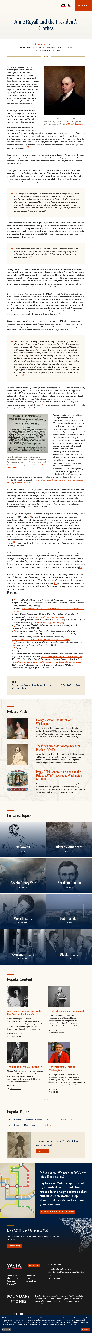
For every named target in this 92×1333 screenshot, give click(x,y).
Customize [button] (6, 1329)
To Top (86, 1265)
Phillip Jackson (17, 1036)
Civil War (51, 1120)
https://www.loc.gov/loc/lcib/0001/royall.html (61, 656)
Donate (35, 1267)
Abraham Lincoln (69, 882)
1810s (62, 685)
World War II (66, 1120)
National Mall (69, 918)
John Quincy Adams (21, 685)
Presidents (37, 685)
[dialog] (46, 1324)
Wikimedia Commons (74, 124)
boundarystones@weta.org (59, 1271)
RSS (28, 1280)
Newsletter (31, 1277)
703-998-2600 (54, 1280)
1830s (77, 685)
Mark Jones (15, 1089)
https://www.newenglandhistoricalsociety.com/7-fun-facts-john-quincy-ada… (46, 662)
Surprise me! (43, 1152)
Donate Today (15, 1247)
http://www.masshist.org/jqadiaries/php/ (47, 617)
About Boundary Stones (44, 1310)
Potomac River (50, 685)
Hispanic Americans (69, 846)
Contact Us (12, 1286)
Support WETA (13, 1277)
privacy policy (71, 1324)
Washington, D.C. (47, 44)
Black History (69, 954)
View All (44, 1125)
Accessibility (31, 1283)
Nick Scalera (57, 1092)
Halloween (23, 846)
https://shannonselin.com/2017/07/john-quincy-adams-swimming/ (41, 639)
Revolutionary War (23, 882)
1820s (69, 685)
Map (50, 1277)
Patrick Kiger (57, 1033)
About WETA (12, 1280)
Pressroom (11, 1283)
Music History (23, 918)
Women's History (19, 688)
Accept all (85, 1329)
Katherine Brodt (32, 47)
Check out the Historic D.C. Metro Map (59, 1212)
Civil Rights (14, 1125)
